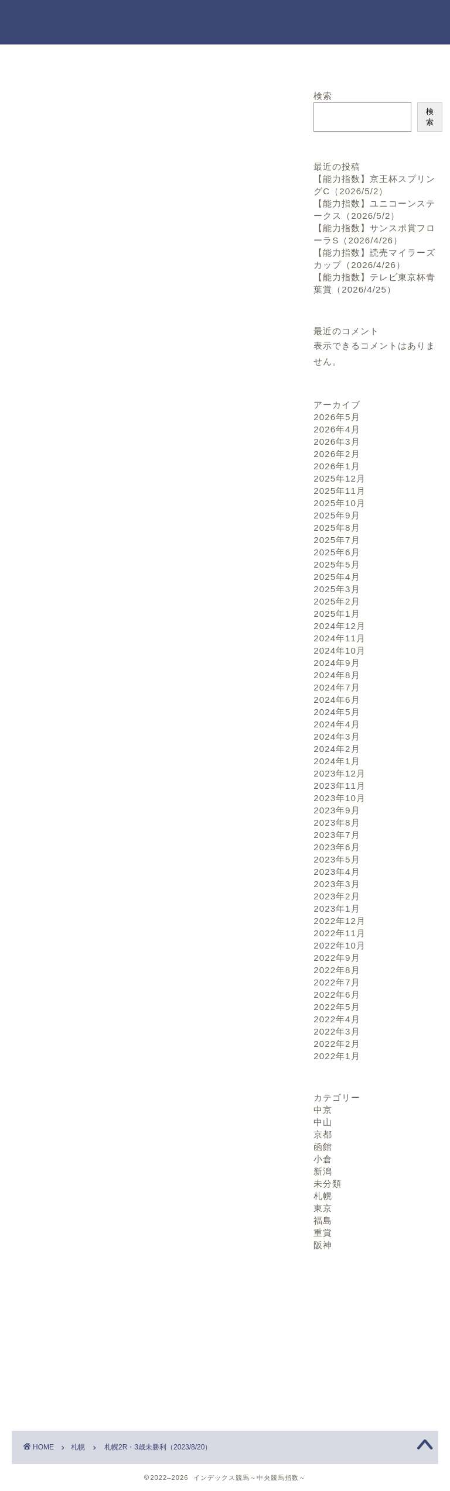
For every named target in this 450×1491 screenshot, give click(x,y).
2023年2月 (336, 896)
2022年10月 (339, 945)
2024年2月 (336, 749)
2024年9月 (336, 663)
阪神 (322, 1245)
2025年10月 (339, 503)
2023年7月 (336, 835)
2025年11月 (339, 491)
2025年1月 (336, 614)
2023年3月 (336, 884)
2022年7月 (336, 982)
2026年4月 (336, 429)
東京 (322, 1208)
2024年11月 (339, 638)
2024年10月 (339, 650)
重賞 (322, 1233)
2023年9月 (336, 810)
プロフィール (366, 59)
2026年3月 (336, 441)
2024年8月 (336, 675)
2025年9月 (336, 515)
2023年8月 (336, 822)
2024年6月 (336, 700)
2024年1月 (336, 761)
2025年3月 (336, 589)
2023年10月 (339, 798)
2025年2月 (336, 601)
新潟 (322, 1171)
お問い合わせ (225, 59)
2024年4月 (336, 724)
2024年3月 (336, 736)
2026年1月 (336, 466)
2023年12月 (339, 773)
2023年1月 (336, 908)
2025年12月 (339, 478)
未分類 (327, 1183)
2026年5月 (336, 417)
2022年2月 (336, 1044)
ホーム (83, 59)
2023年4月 (336, 872)
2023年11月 (339, 786)
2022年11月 (339, 933)
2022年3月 (336, 1031)
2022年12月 (339, 921)
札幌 (29, 106)
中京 (322, 1110)
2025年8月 (336, 527)
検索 (322, 96)
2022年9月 (336, 958)
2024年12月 (339, 626)
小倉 (322, 1159)
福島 (322, 1220)
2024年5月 (336, 712)
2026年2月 (336, 454)
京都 (322, 1134)
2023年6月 (336, 847)
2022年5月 (336, 1007)
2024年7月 (336, 687)
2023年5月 (336, 859)
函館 (322, 1147)
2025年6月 (336, 552)
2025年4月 (336, 577)
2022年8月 (336, 970)
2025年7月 (336, 540)
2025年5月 (336, 564)
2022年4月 (336, 1019)
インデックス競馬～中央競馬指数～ (225, 22)
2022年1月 (336, 1056)
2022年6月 (336, 994)
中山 (322, 1122)
